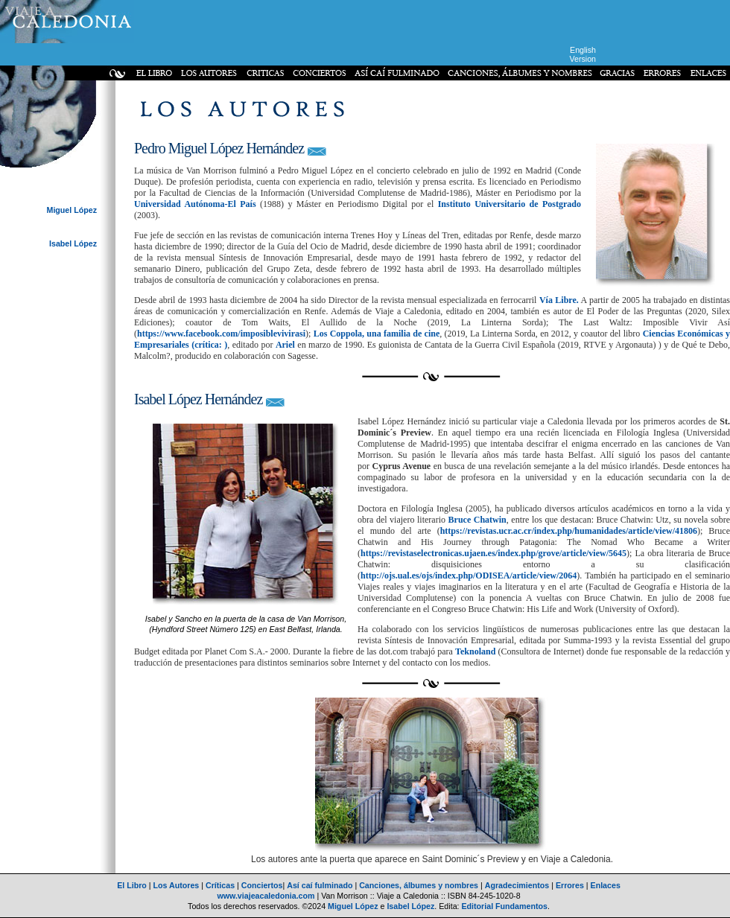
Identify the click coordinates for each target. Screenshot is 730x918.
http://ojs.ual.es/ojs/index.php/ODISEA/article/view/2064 (469, 575)
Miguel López (72, 209)
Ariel (285, 345)
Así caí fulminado (319, 885)
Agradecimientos (517, 885)
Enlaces (605, 885)
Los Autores (176, 885)
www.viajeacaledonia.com (265, 895)
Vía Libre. (559, 300)
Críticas (220, 885)
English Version (582, 54)
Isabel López (73, 243)
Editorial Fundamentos (504, 906)
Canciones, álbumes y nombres (418, 885)
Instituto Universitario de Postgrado (509, 204)
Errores (570, 885)
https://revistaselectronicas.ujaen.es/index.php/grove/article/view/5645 (493, 553)
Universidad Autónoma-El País (195, 204)
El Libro (132, 885)
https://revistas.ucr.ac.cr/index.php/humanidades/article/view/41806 (568, 531)
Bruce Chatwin (477, 519)
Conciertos (262, 885)
